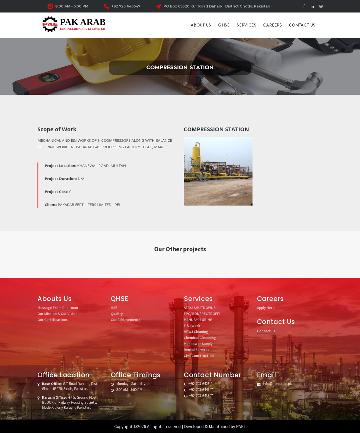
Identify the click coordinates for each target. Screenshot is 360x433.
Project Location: (85, 165)
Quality (117, 313)
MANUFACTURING (198, 319)
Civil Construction (199, 355)
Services (246, 25)
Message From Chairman (58, 307)
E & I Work (192, 325)
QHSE (224, 25)
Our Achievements (125, 319)
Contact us (266, 330)
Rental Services (196, 349)
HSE (114, 307)
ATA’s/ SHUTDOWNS (200, 307)
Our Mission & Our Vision (58, 313)
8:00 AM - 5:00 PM (68, 7)
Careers (272, 25)
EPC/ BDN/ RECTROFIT (202, 313)
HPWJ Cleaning (196, 331)
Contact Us (302, 25)
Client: (83, 204)
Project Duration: (64, 178)
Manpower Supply (198, 343)
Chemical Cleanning (200, 337)
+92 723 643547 (122, 7)
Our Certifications (53, 319)
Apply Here (265, 307)
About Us (201, 25)
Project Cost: (58, 191)
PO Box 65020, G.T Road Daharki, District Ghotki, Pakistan (213, 7)
